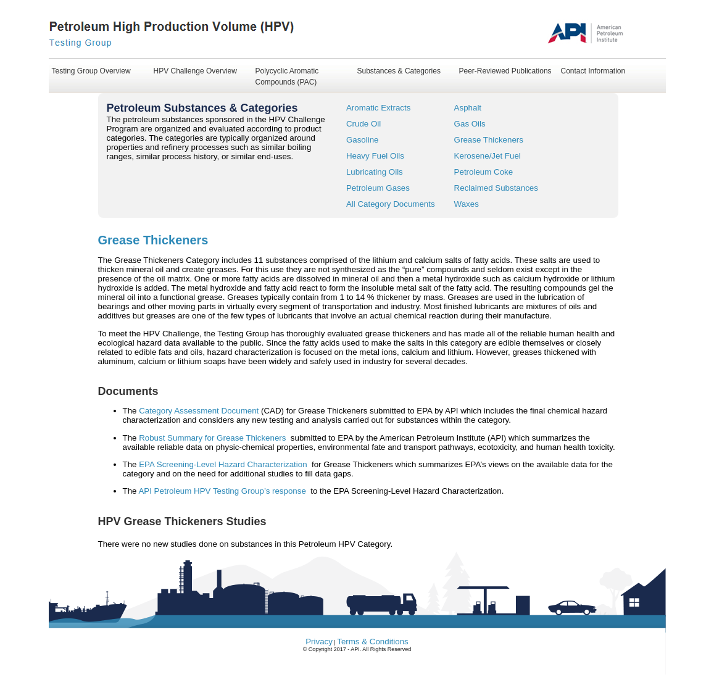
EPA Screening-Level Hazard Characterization (224, 464)
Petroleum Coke (483, 172)
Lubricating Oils (374, 172)
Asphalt (467, 107)
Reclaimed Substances (496, 188)
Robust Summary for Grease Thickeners (213, 437)
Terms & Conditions (373, 641)
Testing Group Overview (91, 71)
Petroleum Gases (378, 188)
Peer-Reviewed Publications (505, 71)
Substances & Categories (399, 71)
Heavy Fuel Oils (375, 155)
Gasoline (362, 139)
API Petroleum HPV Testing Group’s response (224, 491)
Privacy (319, 641)
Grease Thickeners (488, 139)
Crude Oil (363, 123)
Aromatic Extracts (378, 107)
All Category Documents (390, 204)
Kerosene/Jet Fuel (487, 155)
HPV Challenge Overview (195, 71)
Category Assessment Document (200, 410)
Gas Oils (470, 123)
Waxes (466, 204)
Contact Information (593, 71)
